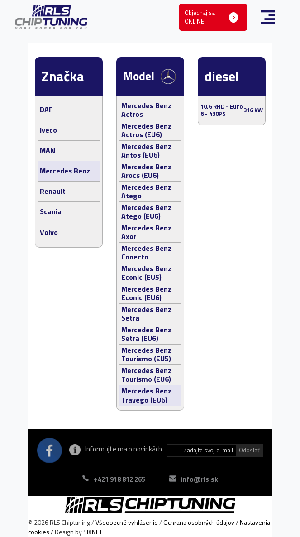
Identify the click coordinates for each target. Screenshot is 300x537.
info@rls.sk (199, 479)
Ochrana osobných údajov (198, 522)
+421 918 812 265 (119, 479)
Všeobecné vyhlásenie (126, 522)
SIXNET (92, 532)
